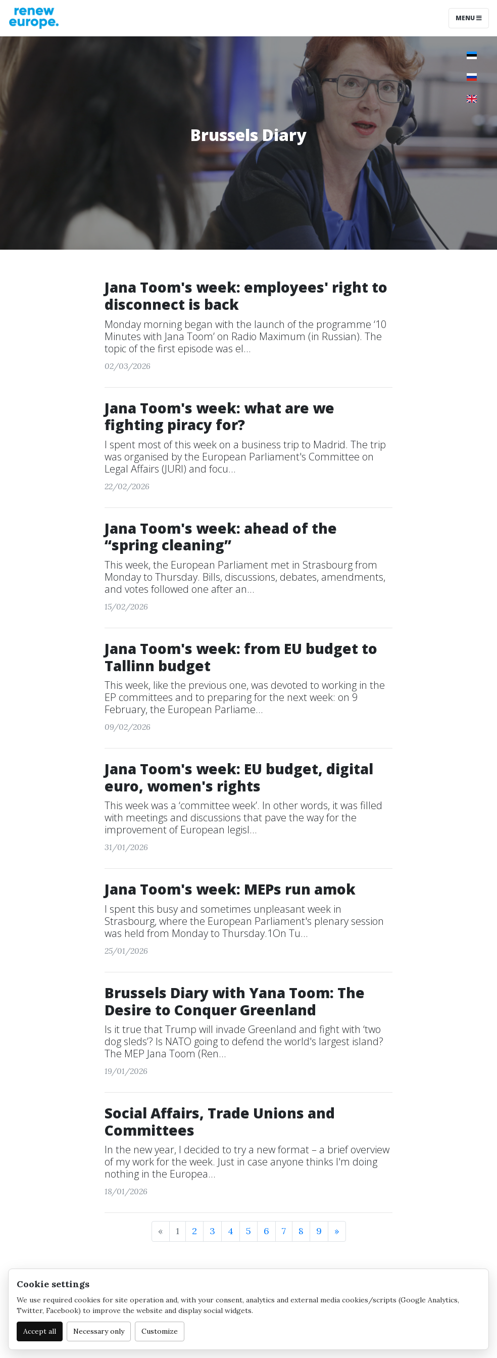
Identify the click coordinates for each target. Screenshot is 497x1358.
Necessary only (98, 1331)
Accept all (39, 1331)
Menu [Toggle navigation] (469, 18)
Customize (159, 1331)
